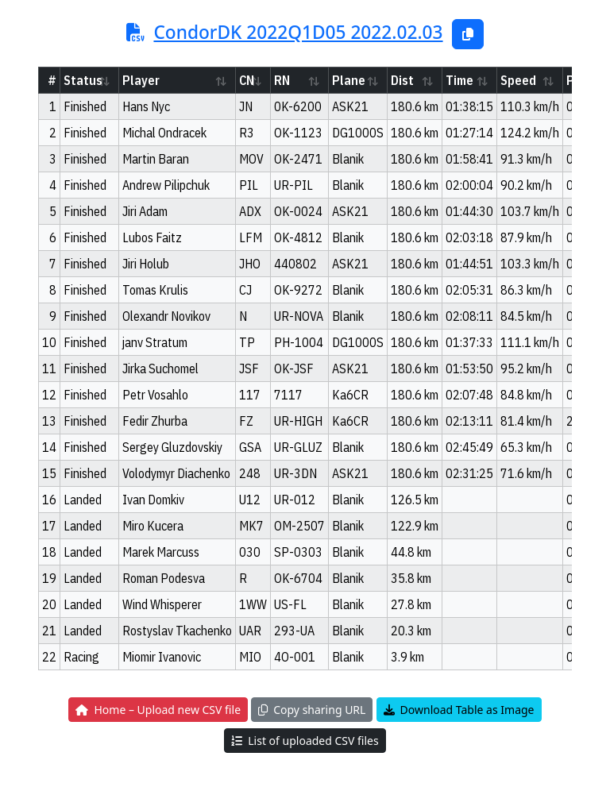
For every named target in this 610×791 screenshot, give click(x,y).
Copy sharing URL (311, 709)
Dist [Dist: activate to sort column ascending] (402, 80)
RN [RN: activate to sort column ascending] (282, 80)
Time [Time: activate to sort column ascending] (459, 80)
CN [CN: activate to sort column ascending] (246, 80)
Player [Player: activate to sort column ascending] (141, 80)
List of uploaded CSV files (304, 740)
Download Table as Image (459, 709)
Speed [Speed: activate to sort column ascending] (518, 80)
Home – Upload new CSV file (158, 709)
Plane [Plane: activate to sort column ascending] (348, 80)
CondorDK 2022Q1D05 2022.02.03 (297, 32)
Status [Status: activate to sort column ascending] (83, 80)
